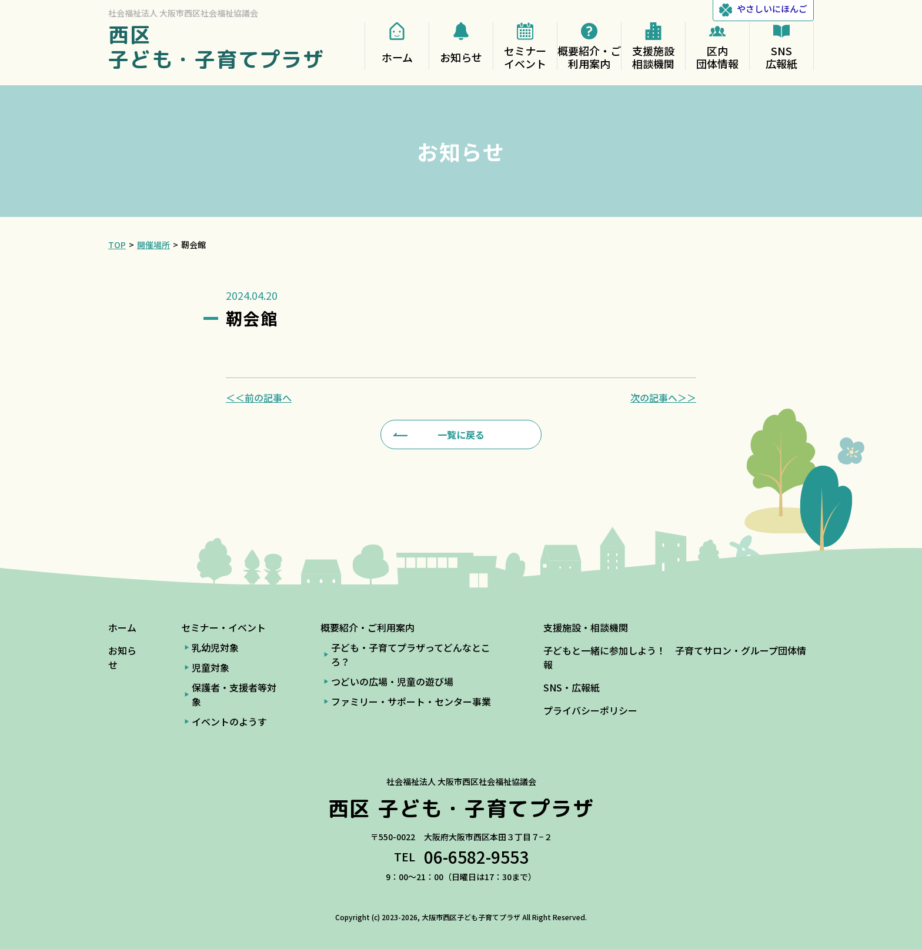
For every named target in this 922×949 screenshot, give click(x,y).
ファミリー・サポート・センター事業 (411, 701)
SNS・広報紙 (571, 687)
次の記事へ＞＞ (663, 397)
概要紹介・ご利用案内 (367, 627)
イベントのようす (229, 721)
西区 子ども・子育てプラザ (216, 46)
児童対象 (210, 667)
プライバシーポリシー (590, 710)
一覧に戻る (461, 434)
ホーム (122, 627)
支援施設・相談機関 (585, 627)
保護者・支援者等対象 (234, 694)
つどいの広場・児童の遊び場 (392, 681)
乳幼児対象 (215, 647)
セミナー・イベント (223, 627)
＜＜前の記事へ (259, 397)
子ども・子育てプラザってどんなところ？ (410, 654)
